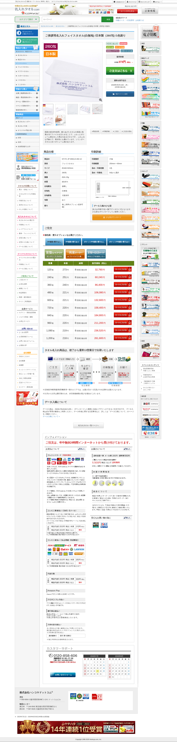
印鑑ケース (120, 20)
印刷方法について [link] (25, 201)
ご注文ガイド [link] (23, 280)
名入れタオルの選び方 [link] (26, 220)
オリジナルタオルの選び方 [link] (27, 259)
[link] (27, 369)
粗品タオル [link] (22, 59)
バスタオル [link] (22, 80)
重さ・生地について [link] (26, 189)
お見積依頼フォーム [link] (26, 337)
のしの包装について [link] (26, 209)
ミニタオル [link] (22, 84)
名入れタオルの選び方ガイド (28, 33)
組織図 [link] (21, 365)
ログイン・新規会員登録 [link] (27, 312)
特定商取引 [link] (23, 293)
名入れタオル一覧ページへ (88, 425)
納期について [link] (23, 288)
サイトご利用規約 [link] (25, 301)
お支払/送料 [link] (23, 284)
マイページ (132, 2)
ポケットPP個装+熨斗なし (94, 242)
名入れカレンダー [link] (24, 121)
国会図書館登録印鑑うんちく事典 (149, 370)
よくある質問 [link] (23, 332)
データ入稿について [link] (26, 246)
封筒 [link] (19, 138)
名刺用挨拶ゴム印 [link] (24, 146)
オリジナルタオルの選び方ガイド (29, 41)
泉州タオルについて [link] (26, 205)
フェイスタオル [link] (23, 67)
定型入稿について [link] (25, 238)
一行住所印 (130, 20)
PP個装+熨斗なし (54, 242)
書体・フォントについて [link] (27, 233)
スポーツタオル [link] (23, 76)
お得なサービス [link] (24, 321)
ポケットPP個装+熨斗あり (119, 242)
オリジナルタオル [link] (21, 63)
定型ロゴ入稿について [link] (26, 242)
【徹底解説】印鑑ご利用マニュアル (149, 382)
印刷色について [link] (24, 225)
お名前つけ (139, 20)
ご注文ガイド (120, 2)
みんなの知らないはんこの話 (149, 388)
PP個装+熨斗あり (72, 242)
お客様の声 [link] (23, 345)
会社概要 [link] (22, 361)
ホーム (157, 2)
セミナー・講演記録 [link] (26, 387)
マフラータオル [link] (23, 71)
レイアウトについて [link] (26, 229)
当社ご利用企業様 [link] (25, 378)
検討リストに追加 (120, 94)
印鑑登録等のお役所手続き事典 (149, 376)
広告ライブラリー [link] (25, 382)
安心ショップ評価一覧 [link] (26, 374)
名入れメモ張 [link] (22, 126)
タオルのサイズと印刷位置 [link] (27, 195)
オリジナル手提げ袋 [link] (25, 130)
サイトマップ (144, 2)
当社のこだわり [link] (24, 356)
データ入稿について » (51, 416)
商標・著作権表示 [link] (25, 297)
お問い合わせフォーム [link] (26, 341)
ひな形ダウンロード (112, 217)
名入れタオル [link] (22, 55)
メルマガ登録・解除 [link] (26, 317)
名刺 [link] (19, 142)
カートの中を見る (127, 11)
